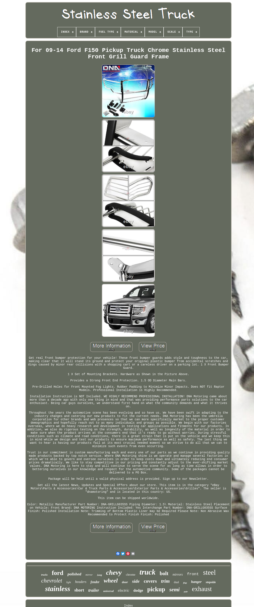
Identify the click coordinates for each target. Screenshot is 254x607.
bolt (164, 573)
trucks (44, 574)
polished (74, 574)
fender (95, 582)
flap (185, 582)
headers (80, 582)
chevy (114, 572)
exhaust (202, 589)
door (125, 582)
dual (176, 582)
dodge (138, 590)
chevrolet (51, 580)
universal (108, 591)
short (79, 590)
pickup (156, 589)
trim (165, 581)
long (99, 575)
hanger (196, 582)
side (135, 581)
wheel (111, 580)
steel (209, 572)
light (68, 582)
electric (123, 590)
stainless (57, 589)
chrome (130, 574)
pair (186, 591)
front (193, 574)
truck (147, 572)
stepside (211, 582)
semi (174, 589)
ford (57, 572)
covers (150, 581)
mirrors (178, 574)
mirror (88, 574)
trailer (93, 590)
